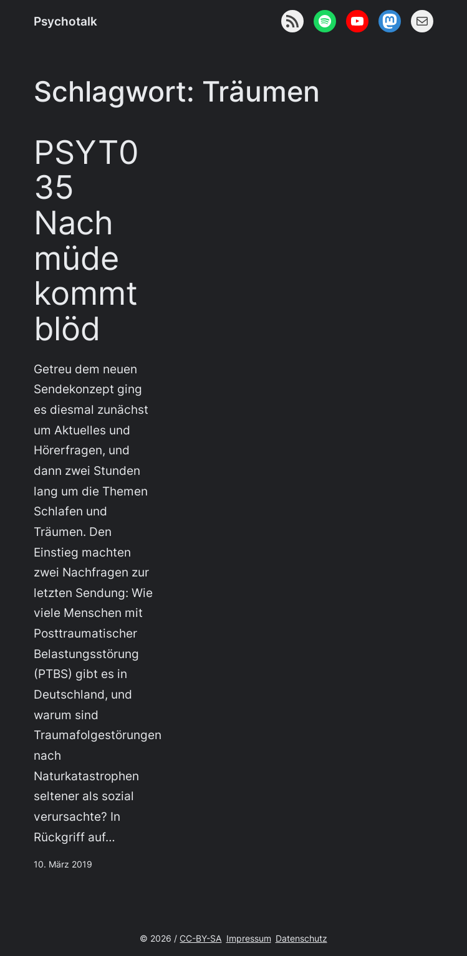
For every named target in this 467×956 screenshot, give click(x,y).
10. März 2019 (63, 864)
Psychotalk (65, 21)
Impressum (248, 938)
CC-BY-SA (200, 938)
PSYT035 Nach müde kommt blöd (86, 241)
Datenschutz (301, 938)
